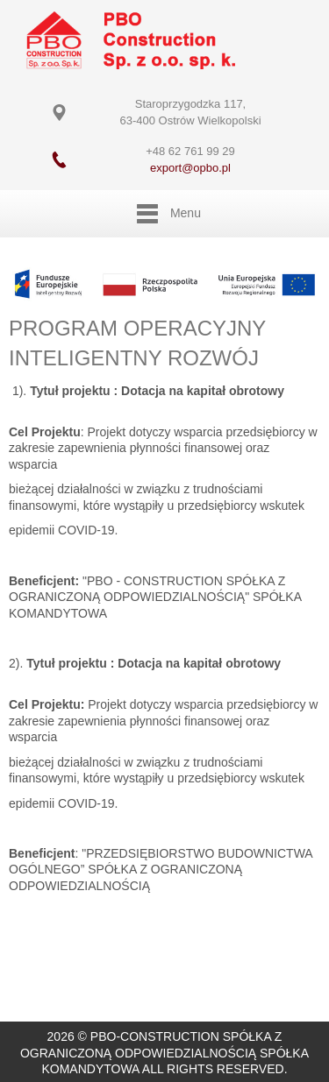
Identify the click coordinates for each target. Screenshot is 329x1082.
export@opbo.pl (190, 167)
